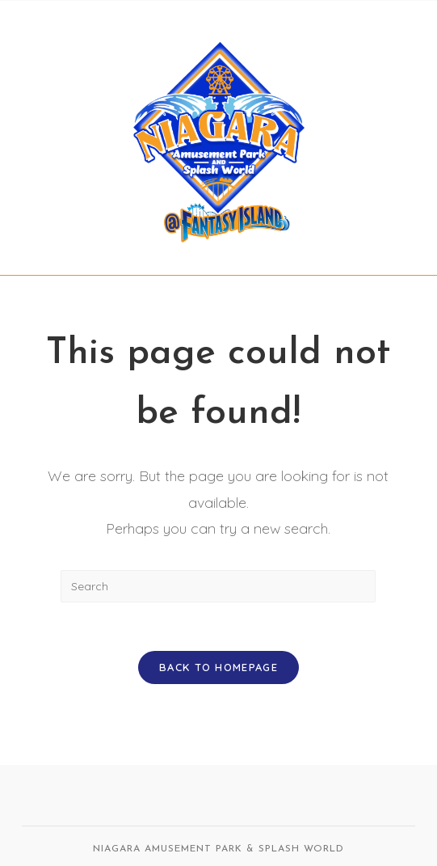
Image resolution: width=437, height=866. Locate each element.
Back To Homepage (218, 667)
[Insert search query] (218, 586)
